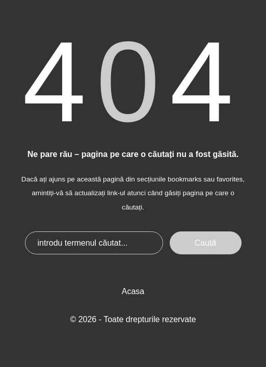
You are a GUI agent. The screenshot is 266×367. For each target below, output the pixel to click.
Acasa (133, 291)
